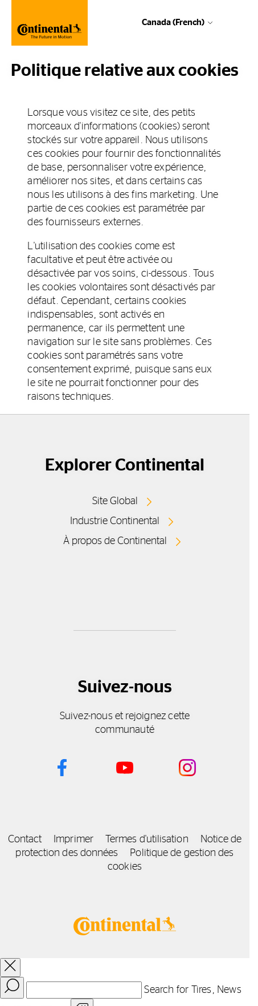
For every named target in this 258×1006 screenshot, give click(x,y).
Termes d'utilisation (147, 839)
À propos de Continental (115, 541)
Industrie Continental (114, 521)
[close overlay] (10, 967)
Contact (25, 839)
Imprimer (73, 839)
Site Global (115, 501)
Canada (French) (173, 22)
